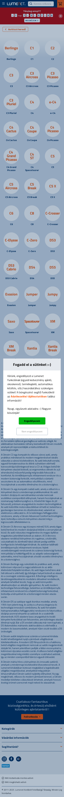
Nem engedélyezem (32, 431)
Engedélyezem (32, 421)
